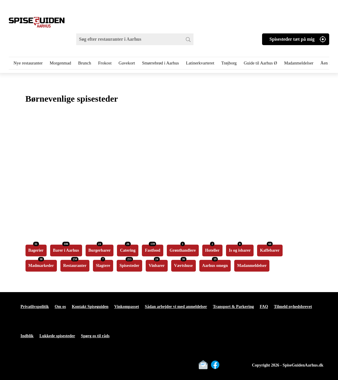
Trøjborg (229, 63)
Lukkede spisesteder (57, 336)
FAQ (264, 306)
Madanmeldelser (298, 63)
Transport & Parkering (233, 306)
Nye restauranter (28, 63)
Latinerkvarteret (200, 63)
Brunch (84, 63)
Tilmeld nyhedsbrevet (293, 306)
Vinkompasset (126, 306)
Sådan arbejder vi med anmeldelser (176, 306)
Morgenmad (60, 63)
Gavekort (127, 63)
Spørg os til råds (95, 336)
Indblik (27, 336)
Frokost (105, 63)
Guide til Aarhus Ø (260, 63)
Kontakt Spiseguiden (90, 306)
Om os (60, 306)
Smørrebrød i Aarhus (160, 63)
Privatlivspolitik (35, 306)
